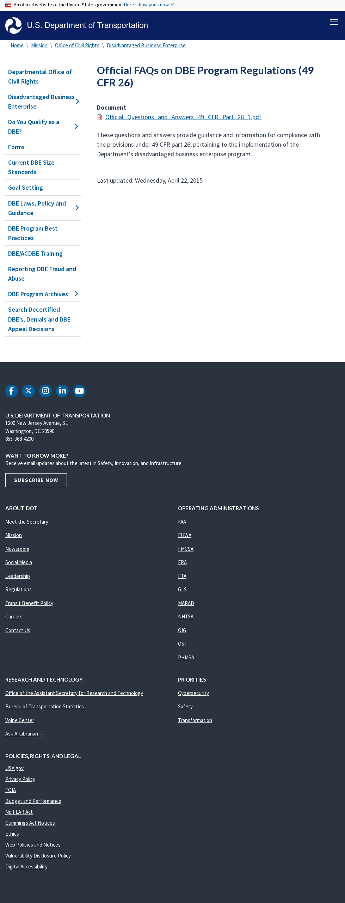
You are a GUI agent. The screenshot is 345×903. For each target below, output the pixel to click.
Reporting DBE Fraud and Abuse (42, 273)
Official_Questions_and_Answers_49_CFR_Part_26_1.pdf (183, 117)
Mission (39, 45)
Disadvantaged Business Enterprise (146, 45)
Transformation (195, 720)
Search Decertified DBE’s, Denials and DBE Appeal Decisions (39, 319)
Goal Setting (25, 188)
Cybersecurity (193, 693)
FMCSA (185, 548)
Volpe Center (19, 720)
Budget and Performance (33, 801)
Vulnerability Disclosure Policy (38, 855)
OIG (182, 630)
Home (17, 45)
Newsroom (17, 548)
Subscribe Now (36, 480)
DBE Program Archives (43, 294)
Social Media (18, 562)
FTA (182, 576)
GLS (182, 589)
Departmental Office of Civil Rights (40, 76)
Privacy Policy (20, 779)
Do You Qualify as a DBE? (43, 126)
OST (182, 643)
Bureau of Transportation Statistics (44, 706)
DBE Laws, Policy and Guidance (43, 208)
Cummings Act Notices (30, 822)
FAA (182, 521)
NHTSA (185, 616)
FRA (182, 562)
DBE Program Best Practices (33, 233)
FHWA (184, 535)
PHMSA (186, 657)
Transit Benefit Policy (29, 603)
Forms (16, 147)
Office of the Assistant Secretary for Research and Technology (74, 693)
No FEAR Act (19, 812)
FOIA (10, 790)
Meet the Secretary (26, 521)
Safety (185, 706)
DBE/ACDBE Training (35, 253)
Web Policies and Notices (33, 844)
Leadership (17, 576)
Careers (14, 616)
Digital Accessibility (26, 866)
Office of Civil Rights (77, 45)
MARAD (186, 603)
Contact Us (17, 630)
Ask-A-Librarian (24, 733)
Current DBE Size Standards (31, 167)
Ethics (12, 833)
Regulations (18, 589)
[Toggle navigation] (334, 21)
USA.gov (14, 768)
